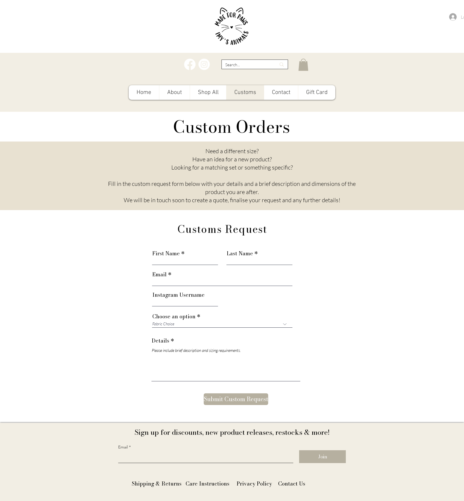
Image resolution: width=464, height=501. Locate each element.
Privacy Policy (254, 484)
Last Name (240, 253)
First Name (166, 253)
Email (159, 274)
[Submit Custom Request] (236, 399)
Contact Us (291, 484)
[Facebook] (190, 64)
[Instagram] (204, 64)
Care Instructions (207, 484)
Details (160, 340)
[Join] (322, 456)
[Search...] (246, 64)
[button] (303, 65)
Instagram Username (178, 295)
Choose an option (174, 316)
